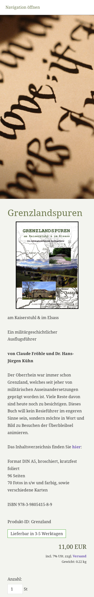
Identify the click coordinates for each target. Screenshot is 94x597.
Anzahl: (15, 579)
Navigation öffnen (23, 7)
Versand (79, 556)
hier (76, 447)
